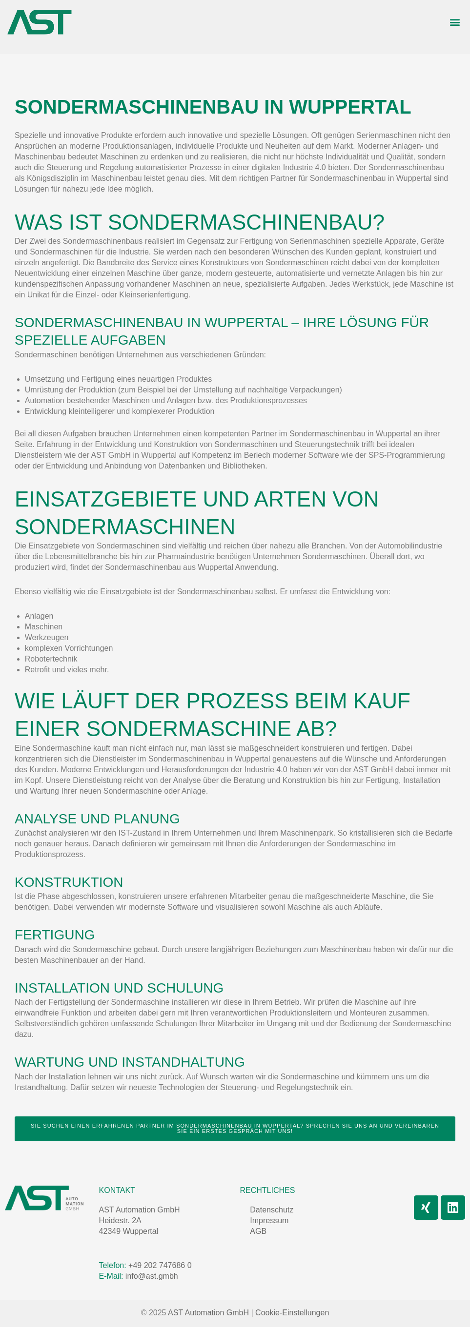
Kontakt (117, 1190)
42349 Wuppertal (129, 1231)
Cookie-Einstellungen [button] (292, 1312)
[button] (455, 22)
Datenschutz (271, 1210)
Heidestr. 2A (120, 1220)
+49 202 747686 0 (159, 1265)
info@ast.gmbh (150, 1276)
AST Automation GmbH (139, 1210)
